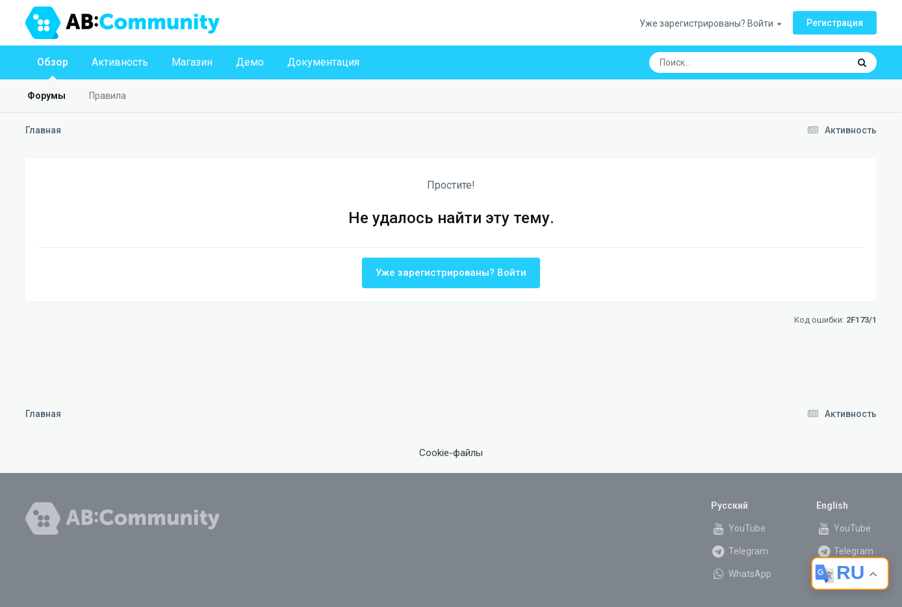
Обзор (52, 67)
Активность (120, 62)
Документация (323, 62)
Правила (107, 95)
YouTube (738, 528)
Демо (250, 62)
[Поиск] (724, 62)
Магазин (192, 62)
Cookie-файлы (451, 453)
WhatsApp (741, 574)
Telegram (739, 551)
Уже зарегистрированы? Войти (710, 23)
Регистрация (834, 23)
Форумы (46, 95)
